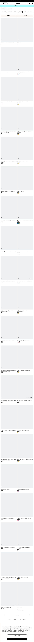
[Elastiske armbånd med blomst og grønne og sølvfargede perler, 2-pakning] (9, 448)
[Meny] (1, 3)
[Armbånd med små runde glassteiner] (25, 359)
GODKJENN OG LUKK (17, 639)
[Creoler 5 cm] (25, 31)
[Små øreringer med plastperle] (9, 61)
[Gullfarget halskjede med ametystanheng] (25, 507)
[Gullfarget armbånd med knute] (25, 566)
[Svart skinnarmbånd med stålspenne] (25, 240)
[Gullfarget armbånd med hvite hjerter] (9, 91)
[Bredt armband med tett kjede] (25, 151)
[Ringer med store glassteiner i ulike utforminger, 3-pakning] (9, 151)
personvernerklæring (5, 631)
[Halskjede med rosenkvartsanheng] (25, 478)
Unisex (25, 11)
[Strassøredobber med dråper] (9, 478)
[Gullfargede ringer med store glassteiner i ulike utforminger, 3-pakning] (9, 566)
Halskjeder (10, 11)
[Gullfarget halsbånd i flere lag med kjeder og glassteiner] (25, 121)
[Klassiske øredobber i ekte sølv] (9, 596)
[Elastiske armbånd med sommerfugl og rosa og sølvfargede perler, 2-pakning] (9, 300)
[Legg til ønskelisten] (2, 40)
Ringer (20, 11)
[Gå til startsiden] (17, 3)
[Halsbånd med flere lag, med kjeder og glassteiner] (25, 91)
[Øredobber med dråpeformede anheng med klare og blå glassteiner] (25, 61)
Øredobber (4, 11)
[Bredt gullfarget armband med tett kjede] (9, 507)
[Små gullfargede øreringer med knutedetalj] (9, 536)
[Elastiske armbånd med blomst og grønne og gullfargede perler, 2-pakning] (9, 389)
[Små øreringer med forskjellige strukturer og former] (9, 240)
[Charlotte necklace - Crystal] (25, 596)
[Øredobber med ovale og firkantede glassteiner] (25, 448)
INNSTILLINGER (17, 635)
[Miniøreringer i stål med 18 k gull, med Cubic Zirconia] (25, 389)
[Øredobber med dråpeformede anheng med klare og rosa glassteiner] (9, 121)
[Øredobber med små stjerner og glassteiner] (9, 270)
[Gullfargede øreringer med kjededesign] (9, 31)
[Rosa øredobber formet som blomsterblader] (9, 210)
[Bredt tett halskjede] (25, 180)
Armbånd (15, 11)
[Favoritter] (31, 3)
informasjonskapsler (20, 631)
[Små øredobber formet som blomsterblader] (9, 180)
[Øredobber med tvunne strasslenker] (25, 419)
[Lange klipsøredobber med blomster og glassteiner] (25, 536)
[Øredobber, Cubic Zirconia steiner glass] (25, 330)
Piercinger (30, 11)
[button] (29, 3)
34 (22, 619)
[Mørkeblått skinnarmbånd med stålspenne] (25, 270)
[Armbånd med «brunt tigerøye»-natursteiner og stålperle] (25, 210)
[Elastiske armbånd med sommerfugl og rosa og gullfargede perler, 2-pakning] (9, 359)
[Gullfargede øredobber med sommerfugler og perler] (9, 330)
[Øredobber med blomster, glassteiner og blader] (9, 419)
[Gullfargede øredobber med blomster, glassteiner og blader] (25, 300)
